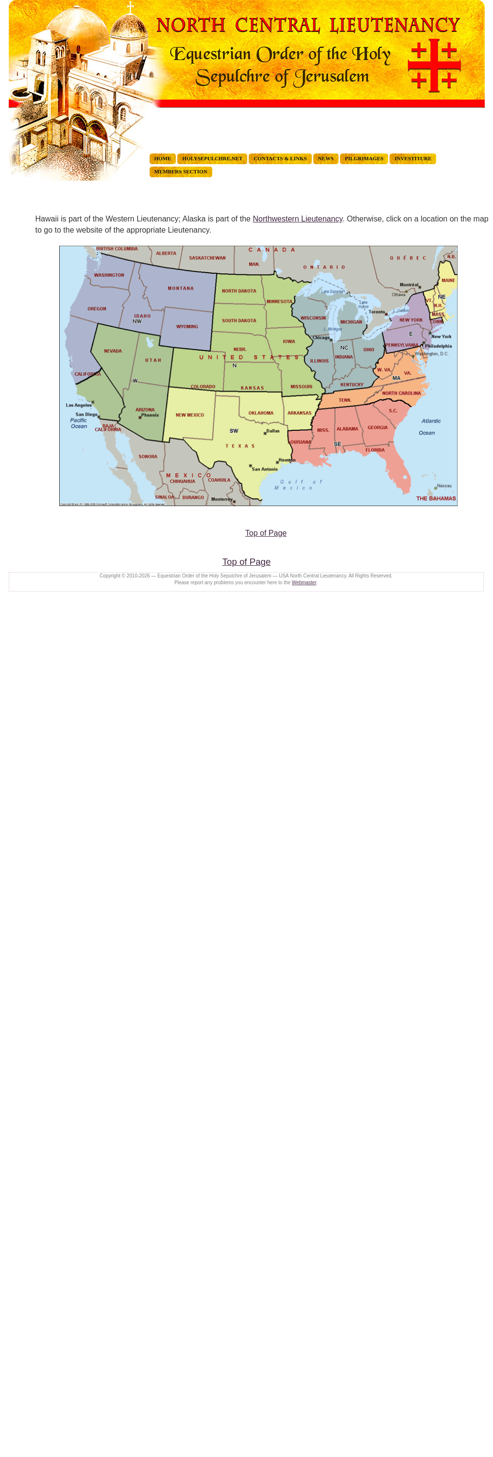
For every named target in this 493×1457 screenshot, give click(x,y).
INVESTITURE (412, 158)
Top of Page (266, 533)
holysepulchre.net (212, 158)
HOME (162, 158)
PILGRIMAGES (364, 158)
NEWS (326, 158)
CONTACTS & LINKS (280, 158)
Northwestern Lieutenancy (297, 219)
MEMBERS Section (180, 171)
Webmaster (304, 582)
